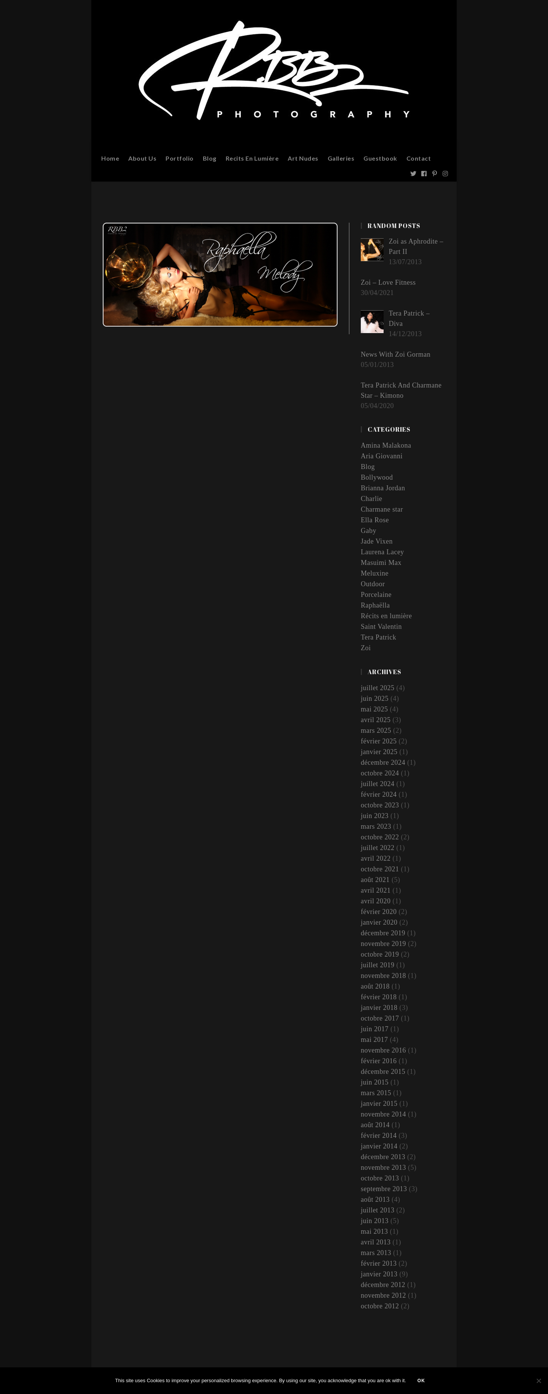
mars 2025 (376, 730)
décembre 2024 (383, 762)
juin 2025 (375, 698)
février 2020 (379, 912)
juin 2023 (375, 816)
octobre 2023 (380, 805)
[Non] (538, 1380)
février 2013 (379, 1263)
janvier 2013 (379, 1274)
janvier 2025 (379, 752)
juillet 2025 (378, 688)
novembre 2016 (383, 1050)
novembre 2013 (383, 1167)
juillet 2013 (378, 1210)
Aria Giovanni (382, 456)
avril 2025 (376, 720)
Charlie (371, 498)
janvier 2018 (379, 1007)
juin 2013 (375, 1221)
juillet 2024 (378, 784)
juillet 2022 (378, 848)
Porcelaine (376, 594)
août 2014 (375, 1125)
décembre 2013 (383, 1157)
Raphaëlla (375, 605)
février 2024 (379, 794)
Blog (368, 467)
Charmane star (382, 509)
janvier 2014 (379, 1146)
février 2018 (379, 997)
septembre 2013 (384, 1189)
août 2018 (375, 986)
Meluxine (375, 573)
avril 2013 (376, 1242)
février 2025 (379, 741)
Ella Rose (375, 520)
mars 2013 (376, 1253)
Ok (421, 1380)
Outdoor (373, 584)
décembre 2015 (383, 1071)
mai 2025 (374, 709)
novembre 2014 (383, 1114)
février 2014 (379, 1135)
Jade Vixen (377, 541)
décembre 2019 (383, 933)
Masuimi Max (381, 562)
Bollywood (377, 477)
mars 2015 (376, 1093)
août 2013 (375, 1199)
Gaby (368, 530)
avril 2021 (376, 890)
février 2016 (379, 1061)
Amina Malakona (386, 445)
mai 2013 (374, 1231)
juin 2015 (375, 1082)
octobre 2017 (380, 1018)
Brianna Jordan (383, 488)
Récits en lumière (386, 616)
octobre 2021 (380, 869)
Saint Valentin (381, 626)
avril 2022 (376, 858)
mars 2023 (376, 826)
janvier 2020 (379, 922)
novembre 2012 (383, 1295)
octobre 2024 (380, 773)
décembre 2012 (383, 1285)
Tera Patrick (378, 637)
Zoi (366, 648)
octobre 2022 (380, 837)
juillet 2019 (378, 965)
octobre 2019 (380, 954)
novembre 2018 (383, 975)
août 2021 (375, 880)
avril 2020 (376, 901)
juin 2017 (375, 1029)
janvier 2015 (379, 1103)
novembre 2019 (383, 943)
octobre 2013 (380, 1178)
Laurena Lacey (382, 552)
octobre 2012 (380, 1306)
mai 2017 (374, 1039)
